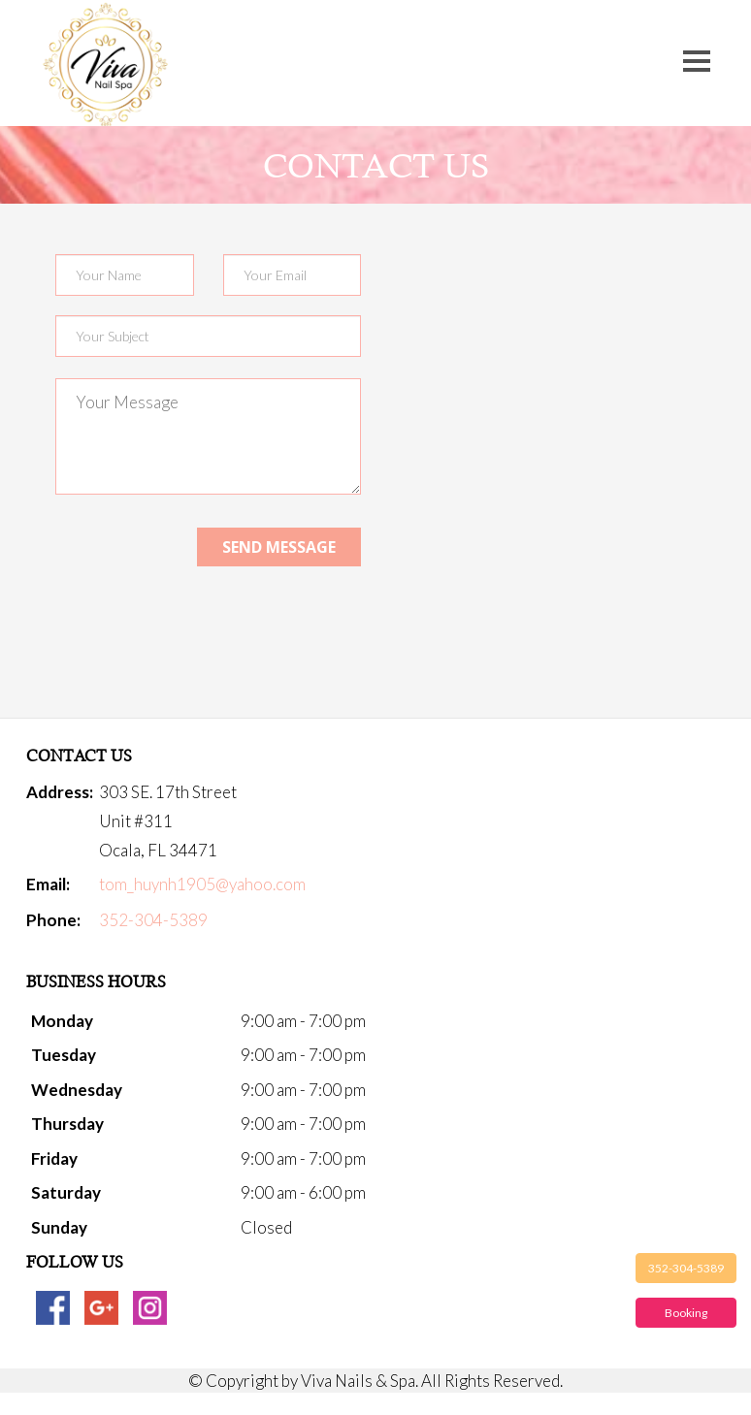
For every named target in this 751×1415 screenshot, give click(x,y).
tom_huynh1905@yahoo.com (202, 884)
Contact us (376, 165)
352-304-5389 (686, 1268)
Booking (686, 1312)
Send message (279, 547)
